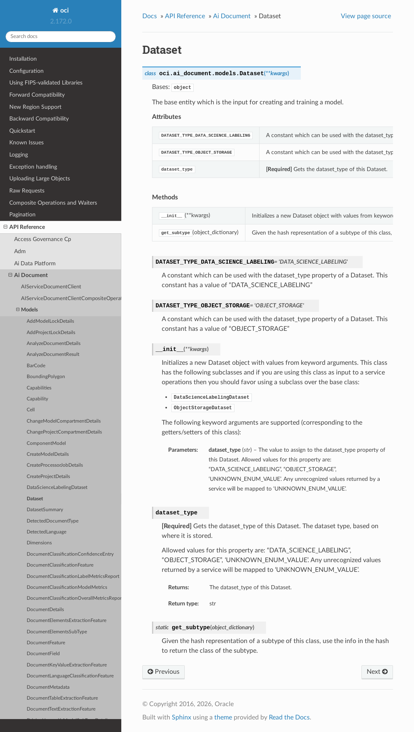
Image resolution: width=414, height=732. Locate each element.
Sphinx (181, 717)
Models (27, 310)
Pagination (22, 215)
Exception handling (33, 167)
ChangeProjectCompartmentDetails (64, 432)
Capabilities (39, 388)
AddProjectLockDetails (51, 332)
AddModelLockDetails (50, 321)
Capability (37, 399)
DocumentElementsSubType (57, 632)
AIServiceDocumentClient (51, 287)
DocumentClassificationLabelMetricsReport (73, 576)
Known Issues (26, 143)
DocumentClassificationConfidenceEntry (70, 554)
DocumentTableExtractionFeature (62, 698)
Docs (149, 16)
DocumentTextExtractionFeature (61, 709)
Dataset (35, 499)
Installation (23, 59)
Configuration (26, 71)
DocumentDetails (45, 609)
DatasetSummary (45, 510)
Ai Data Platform (35, 263)
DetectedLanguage (46, 532)
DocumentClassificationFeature (60, 565)
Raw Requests (26, 191)
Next (377, 672)
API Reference (24, 227)
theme (223, 717)
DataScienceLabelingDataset (57, 487)
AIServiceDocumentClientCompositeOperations (71, 298)
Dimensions (39, 543)
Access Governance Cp (42, 239)
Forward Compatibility (37, 95)
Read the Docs (289, 717)
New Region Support (35, 107)
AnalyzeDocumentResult (53, 354)
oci (64, 10)
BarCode (36, 366)
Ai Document (28, 275)
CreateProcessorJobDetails (55, 465)
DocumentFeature (46, 643)
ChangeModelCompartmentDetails (64, 421)
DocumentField (43, 654)
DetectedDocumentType (52, 521)
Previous (164, 672)
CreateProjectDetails (48, 476)
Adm (20, 251)
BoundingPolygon (46, 376)
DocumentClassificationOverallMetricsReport (74, 598)
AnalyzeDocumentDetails (53, 343)
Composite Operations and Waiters (53, 203)
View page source (366, 16)
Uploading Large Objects (39, 179)
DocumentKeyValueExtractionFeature (67, 665)
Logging (18, 155)
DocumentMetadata (48, 687)
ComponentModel (46, 443)
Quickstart (22, 131)
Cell (31, 410)
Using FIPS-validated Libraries (45, 83)
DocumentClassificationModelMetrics (67, 587)
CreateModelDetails (48, 454)
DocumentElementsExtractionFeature (66, 620)
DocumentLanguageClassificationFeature (70, 676)
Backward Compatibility (39, 119)
